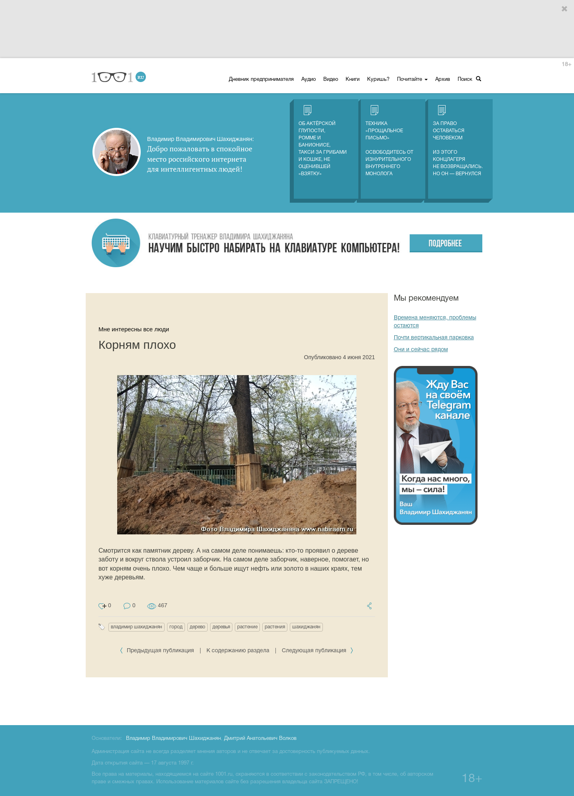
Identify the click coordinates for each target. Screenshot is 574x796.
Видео (330, 79)
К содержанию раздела (237, 650)
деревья (221, 627)
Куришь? (378, 79)
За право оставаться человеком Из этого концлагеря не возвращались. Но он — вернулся (458, 140)
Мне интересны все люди (133, 329)
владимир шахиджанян (136, 627)
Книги (353, 79)
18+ (566, 64)
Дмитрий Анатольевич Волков (260, 738)
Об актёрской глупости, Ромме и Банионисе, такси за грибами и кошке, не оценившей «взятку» (323, 140)
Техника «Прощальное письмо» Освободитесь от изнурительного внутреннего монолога (389, 140)
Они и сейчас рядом (421, 349)
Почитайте (412, 79)
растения (275, 627)
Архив (442, 79)
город (176, 627)
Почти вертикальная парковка (434, 337)
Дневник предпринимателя (261, 79)
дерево (197, 627)
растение (247, 627)
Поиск (469, 79)
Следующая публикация (318, 650)
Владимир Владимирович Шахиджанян (173, 738)
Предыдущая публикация (158, 650)
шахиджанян (306, 627)
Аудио (308, 79)
